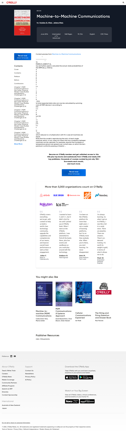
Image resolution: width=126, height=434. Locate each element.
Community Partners (9, 383)
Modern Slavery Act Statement (49, 429)
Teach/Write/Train (9, 371)
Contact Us (29, 371)
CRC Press (104, 34)
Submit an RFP (7, 389)
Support (28, 366)
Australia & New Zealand (11, 405)
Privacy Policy (30, 377)
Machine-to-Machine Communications (66, 54)
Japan (4, 408)
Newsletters (29, 374)
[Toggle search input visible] (123, 2)
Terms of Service (7, 429)
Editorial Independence (31, 429)
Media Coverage (8, 380)
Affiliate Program (8, 386)
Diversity (5, 392)
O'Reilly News (7, 377)
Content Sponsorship (9, 395)
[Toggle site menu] (2, 2)
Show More (18, 144)
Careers (5, 374)
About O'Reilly (8, 366)
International (7, 401)
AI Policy (28, 380)
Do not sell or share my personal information (16, 423)
